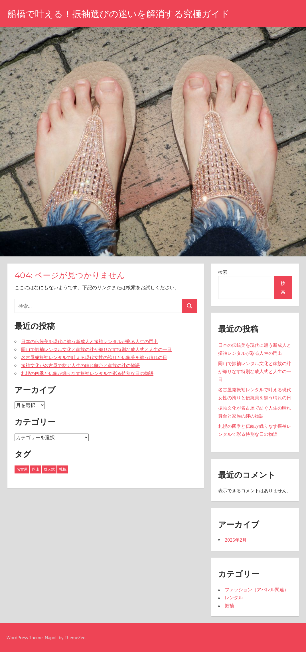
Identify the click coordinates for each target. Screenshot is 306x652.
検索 (222, 272)
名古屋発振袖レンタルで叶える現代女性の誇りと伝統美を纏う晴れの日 (94, 357)
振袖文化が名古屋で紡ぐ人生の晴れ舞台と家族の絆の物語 (80, 365)
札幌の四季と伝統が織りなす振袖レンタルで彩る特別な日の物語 (87, 373)
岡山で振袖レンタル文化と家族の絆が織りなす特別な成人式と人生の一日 (96, 349)
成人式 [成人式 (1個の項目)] (49, 469)
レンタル (234, 597)
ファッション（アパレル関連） (257, 589)
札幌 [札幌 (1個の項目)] (62, 469)
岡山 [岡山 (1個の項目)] (35, 469)
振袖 (229, 605)
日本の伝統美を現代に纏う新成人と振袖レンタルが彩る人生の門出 (89, 341)
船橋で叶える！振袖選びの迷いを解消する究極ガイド (118, 13)
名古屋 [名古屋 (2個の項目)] (22, 469)
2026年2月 (236, 540)
